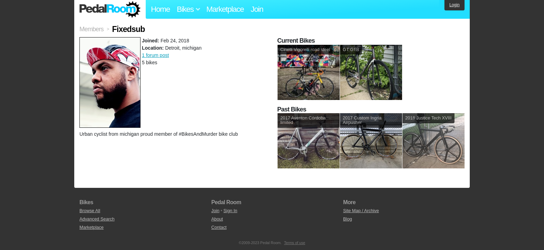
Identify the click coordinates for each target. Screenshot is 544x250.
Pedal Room (110, 9)
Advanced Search (96, 219)
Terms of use (294, 243)
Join (257, 9)
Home (160, 9)
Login (454, 4)
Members (91, 29)
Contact (219, 227)
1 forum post (155, 55)
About (217, 219)
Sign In (230, 210)
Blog (347, 219)
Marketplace (225, 9)
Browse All (89, 210)
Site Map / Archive (361, 210)
